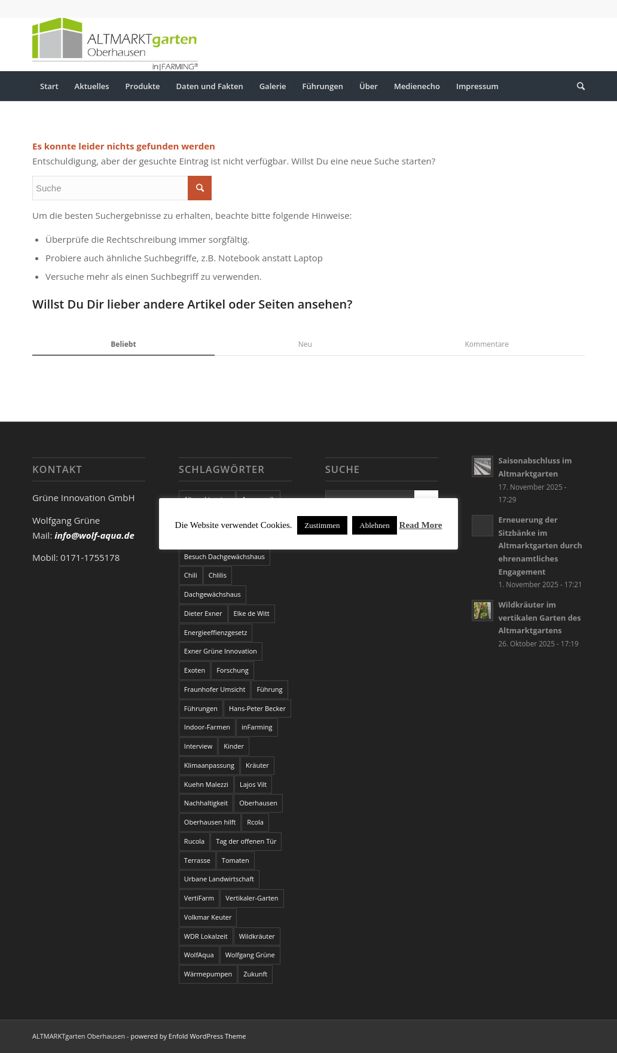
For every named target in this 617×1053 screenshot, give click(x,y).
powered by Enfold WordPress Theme (188, 1035)
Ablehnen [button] (374, 525)
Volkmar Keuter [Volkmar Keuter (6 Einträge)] (208, 916)
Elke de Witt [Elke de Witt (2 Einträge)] (252, 613)
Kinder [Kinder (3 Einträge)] (234, 745)
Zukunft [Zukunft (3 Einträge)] (255, 973)
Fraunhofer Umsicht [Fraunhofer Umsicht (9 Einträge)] (215, 689)
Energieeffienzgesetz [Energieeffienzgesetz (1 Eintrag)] (216, 632)
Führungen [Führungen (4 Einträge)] (201, 708)
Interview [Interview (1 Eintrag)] (198, 745)
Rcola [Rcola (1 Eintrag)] (255, 821)
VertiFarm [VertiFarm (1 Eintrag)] (199, 897)
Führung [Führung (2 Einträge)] (269, 689)
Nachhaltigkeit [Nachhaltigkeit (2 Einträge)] (206, 802)
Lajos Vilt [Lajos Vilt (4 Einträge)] (253, 784)
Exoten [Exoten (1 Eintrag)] (194, 670)
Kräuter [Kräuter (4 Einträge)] (257, 765)
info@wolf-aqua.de (94, 535)
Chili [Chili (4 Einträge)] (190, 574)
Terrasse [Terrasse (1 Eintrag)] (197, 860)
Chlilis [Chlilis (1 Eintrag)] (218, 574)
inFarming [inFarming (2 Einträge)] (257, 726)
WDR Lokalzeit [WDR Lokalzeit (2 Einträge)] (206, 936)
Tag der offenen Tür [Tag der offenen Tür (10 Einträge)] (246, 841)
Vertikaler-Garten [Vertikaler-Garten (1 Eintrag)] (251, 897)
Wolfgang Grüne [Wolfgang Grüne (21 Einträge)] (250, 954)
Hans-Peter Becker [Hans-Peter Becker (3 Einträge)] (257, 708)
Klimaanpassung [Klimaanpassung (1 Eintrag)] (209, 765)
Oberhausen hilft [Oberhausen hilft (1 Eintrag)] (210, 821)
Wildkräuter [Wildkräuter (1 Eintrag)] (257, 936)
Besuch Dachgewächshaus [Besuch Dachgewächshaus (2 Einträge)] (224, 556)
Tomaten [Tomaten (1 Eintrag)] (235, 860)
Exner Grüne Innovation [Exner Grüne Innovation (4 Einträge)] (220, 650)
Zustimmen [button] (322, 525)
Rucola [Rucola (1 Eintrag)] (194, 841)
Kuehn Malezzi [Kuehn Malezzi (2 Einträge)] (206, 784)
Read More (420, 525)
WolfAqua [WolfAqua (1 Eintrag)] (199, 954)
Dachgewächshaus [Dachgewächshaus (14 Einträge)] (212, 594)
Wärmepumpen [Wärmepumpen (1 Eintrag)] (208, 973)
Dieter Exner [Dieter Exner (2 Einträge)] (203, 613)
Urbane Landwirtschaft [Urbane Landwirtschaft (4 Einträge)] (219, 878)
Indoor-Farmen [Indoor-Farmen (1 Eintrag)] (207, 726)
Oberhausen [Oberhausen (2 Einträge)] (258, 802)
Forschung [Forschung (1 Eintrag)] (232, 670)
